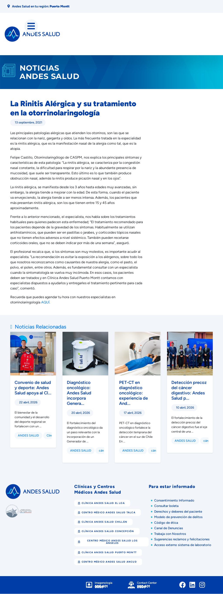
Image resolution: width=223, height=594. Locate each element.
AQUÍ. (45, 302)
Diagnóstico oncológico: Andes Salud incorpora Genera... (79, 393)
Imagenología (103, 583)
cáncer (103, 451)
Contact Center (147, 583)
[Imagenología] (89, 585)
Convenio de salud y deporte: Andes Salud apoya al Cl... (33, 388)
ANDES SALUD (28, 436)
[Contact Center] (131, 585)
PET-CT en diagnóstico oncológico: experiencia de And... (133, 393)
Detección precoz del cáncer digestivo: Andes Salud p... (189, 390)
